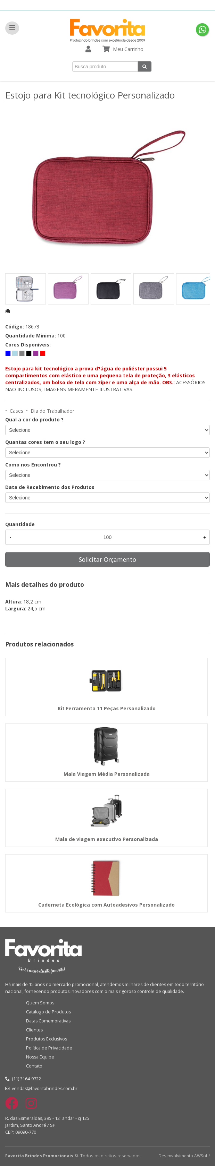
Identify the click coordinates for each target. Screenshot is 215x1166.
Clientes (34, 1030)
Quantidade (20, 524)
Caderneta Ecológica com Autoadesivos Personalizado (106, 904)
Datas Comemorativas (48, 1021)
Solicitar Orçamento (107, 559)
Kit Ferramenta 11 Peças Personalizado (107, 708)
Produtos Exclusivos (46, 1039)
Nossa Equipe (40, 1057)
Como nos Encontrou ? (33, 464)
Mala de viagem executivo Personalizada (106, 839)
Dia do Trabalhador (52, 411)
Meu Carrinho (128, 49)
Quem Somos (40, 1003)
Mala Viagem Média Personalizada (107, 774)
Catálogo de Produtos (48, 1012)
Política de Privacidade (49, 1048)
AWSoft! (202, 1155)
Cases (16, 411)
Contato (34, 1066)
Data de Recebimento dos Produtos (49, 487)
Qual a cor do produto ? (34, 419)
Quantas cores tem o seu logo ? (45, 442)
